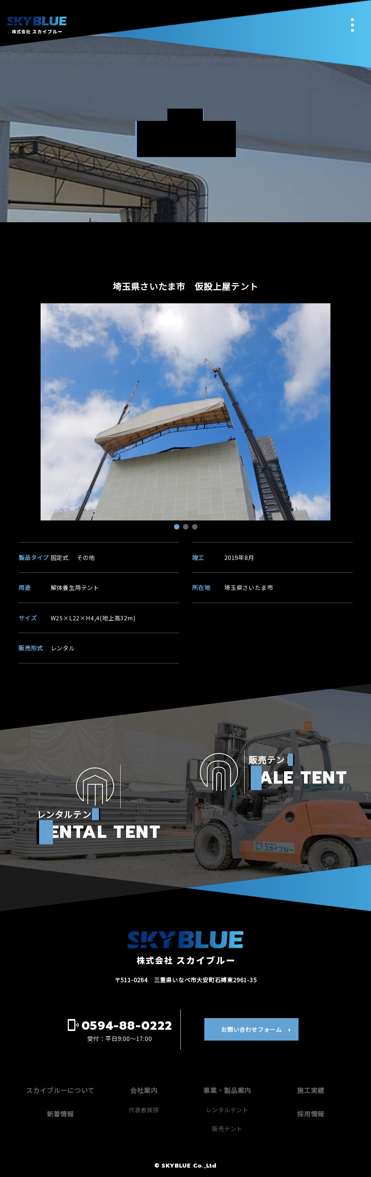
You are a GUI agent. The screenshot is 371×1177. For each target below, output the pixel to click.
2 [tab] (186, 527)
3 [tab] (195, 527)
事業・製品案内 (227, 1090)
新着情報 (60, 1113)
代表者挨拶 (144, 1109)
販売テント (227, 1128)
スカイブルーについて (60, 1090)
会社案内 (144, 1090)
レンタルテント (227, 1109)
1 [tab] (177, 527)
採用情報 (311, 1113)
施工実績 (311, 1090)
